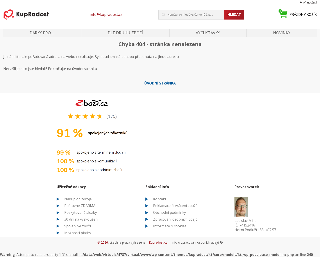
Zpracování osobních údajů (175, 219)
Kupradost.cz (158, 242)
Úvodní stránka (160, 83)
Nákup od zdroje (78, 199)
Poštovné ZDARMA (79, 205)
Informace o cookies (169, 226)
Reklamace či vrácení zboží (175, 205)
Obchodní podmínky (169, 212)
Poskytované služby (80, 212)
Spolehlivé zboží (77, 226)
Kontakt (159, 199)
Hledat (234, 14)
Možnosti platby (77, 232)
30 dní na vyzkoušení (81, 219)
